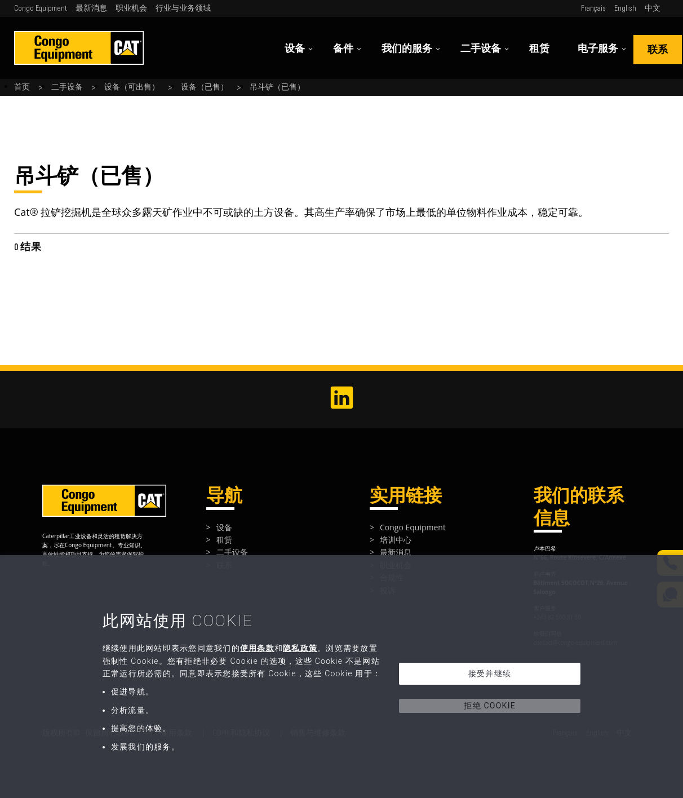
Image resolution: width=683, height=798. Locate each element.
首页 (22, 87)
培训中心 (395, 539)
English (625, 8)
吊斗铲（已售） (277, 87)
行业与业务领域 (183, 8)
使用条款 (257, 648)
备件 (347, 48)
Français (593, 8)
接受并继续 (489, 673)
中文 (652, 8)
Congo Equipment (40, 8)
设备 (299, 48)
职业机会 (131, 8)
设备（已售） (204, 87)
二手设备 (484, 48)
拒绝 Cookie (490, 705)
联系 (657, 50)
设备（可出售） (131, 87)
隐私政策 (300, 648)
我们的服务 (411, 48)
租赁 (539, 48)
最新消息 (91, 8)
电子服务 (602, 48)
